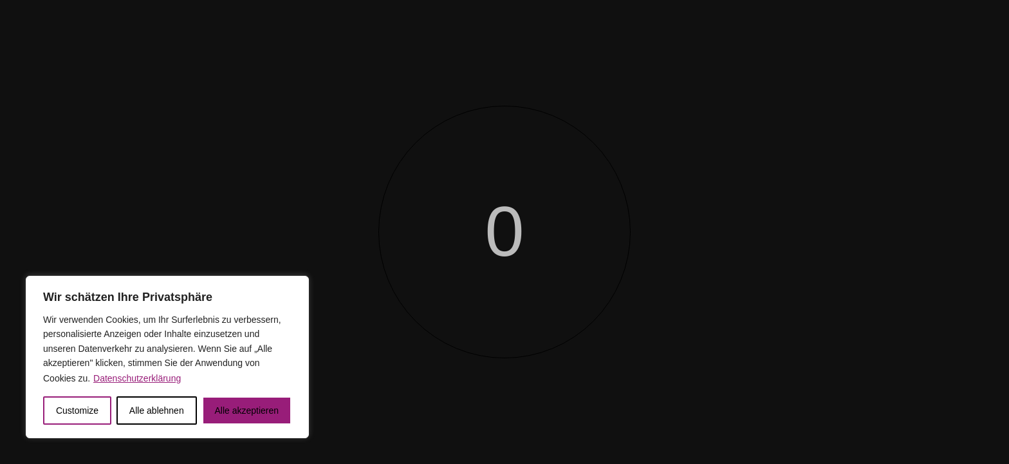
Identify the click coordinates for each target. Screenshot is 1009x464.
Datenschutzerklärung (137, 378)
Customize (77, 410)
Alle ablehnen (156, 410)
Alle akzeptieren (246, 410)
